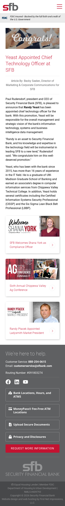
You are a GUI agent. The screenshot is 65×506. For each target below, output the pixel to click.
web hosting (29, 499)
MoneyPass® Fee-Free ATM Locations (29, 410)
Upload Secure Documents (29, 424)
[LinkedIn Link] (18, 383)
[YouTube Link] (27, 383)
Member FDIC (47, 484)
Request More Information (32, 448)
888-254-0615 (37, 361)
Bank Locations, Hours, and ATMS (29, 394)
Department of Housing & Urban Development (32, 488)
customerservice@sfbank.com (33, 366)
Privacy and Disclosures (27, 437)
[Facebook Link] (10, 383)
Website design (10, 499)
